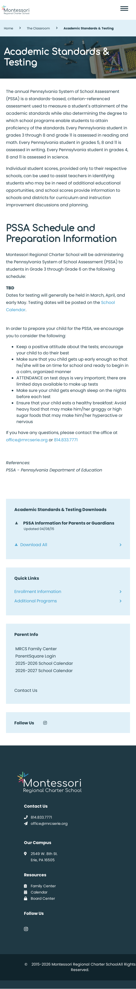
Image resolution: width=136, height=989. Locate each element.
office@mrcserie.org (27, 440)
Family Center (40, 886)
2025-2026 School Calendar (44, 663)
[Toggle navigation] (125, 8)
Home (8, 28)
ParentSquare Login (35, 656)
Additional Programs (35, 601)
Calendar (35, 892)
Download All (33, 545)
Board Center (39, 898)
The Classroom (38, 28)
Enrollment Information (37, 592)
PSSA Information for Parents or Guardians (68, 523)
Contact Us (25, 690)
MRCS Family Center (35, 649)
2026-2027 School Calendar (44, 671)
